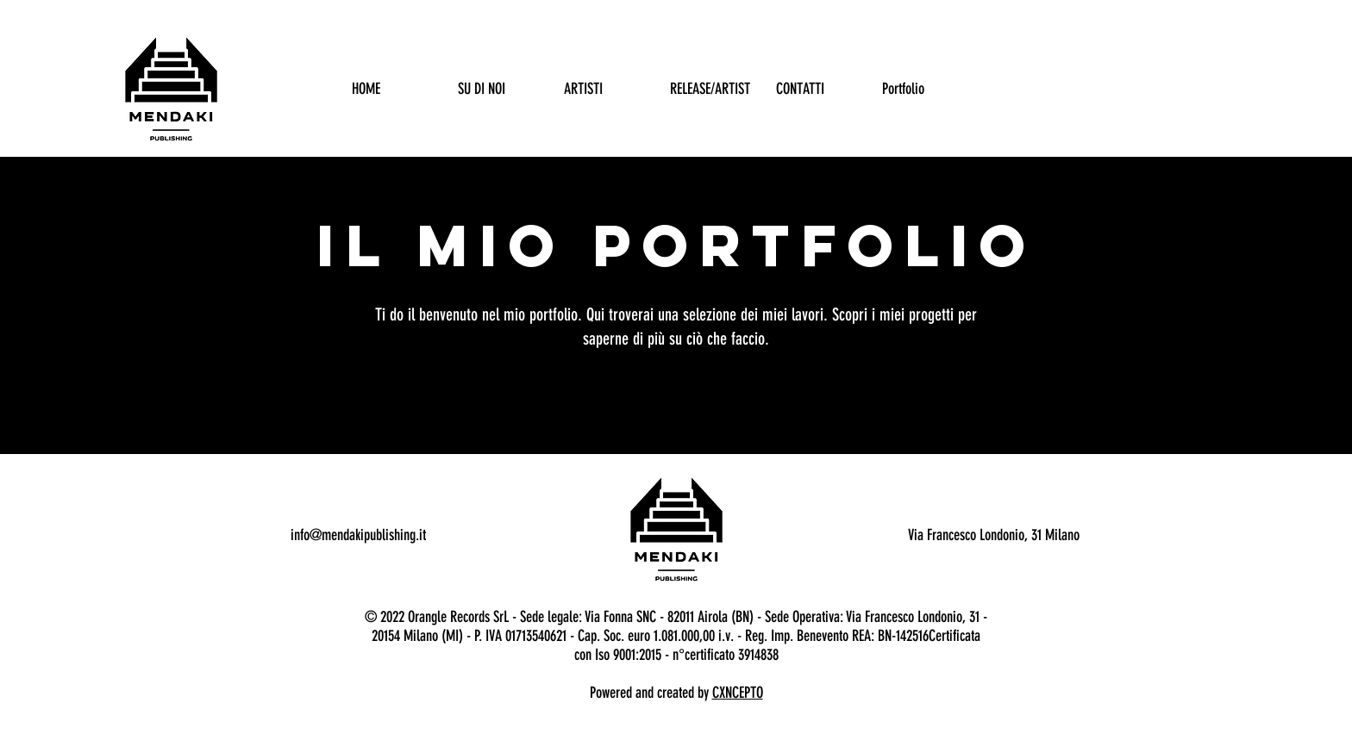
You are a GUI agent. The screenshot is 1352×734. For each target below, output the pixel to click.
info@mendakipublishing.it (358, 535)
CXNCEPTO (737, 692)
